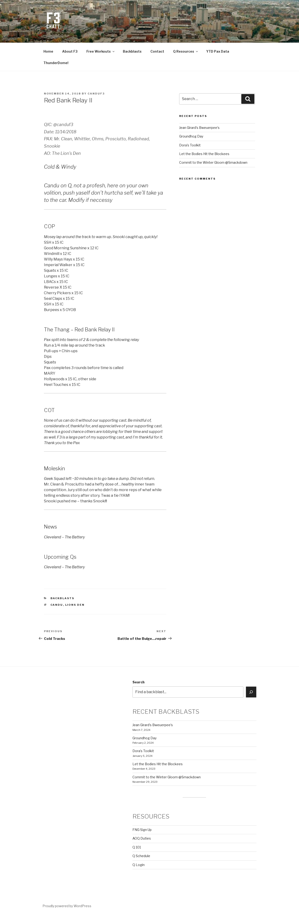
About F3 (70, 51)
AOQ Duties (141, 838)
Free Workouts (100, 51)
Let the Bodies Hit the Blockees (204, 154)
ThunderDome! (55, 63)
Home (48, 51)
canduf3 (96, 93)
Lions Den (75, 604)
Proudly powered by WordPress (67, 906)
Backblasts (132, 51)
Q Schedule (141, 856)
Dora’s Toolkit (190, 145)
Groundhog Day (191, 136)
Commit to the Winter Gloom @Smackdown (213, 162)
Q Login (138, 865)
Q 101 (136, 847)
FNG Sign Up (142, 830)
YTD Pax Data (217, 51)
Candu (56, 604)
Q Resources (186, 51)
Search (138, 682)
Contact (157, 51)
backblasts (62, 598)
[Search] (251, 692)
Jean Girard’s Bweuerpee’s (199, 128)
